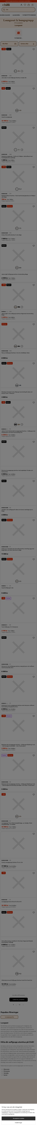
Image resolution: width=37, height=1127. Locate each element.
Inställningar (18, 1122)
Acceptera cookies (18, 1118)
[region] (18, 1115)
